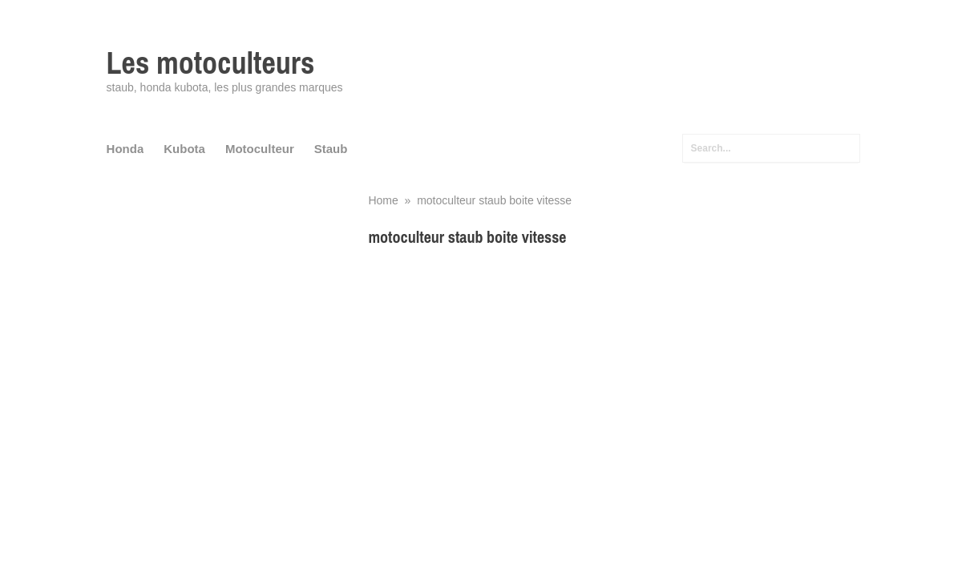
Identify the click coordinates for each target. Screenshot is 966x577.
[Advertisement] (613, 372)
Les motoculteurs (211, 62)
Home (383, 200)
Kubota (184, 148)
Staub (331, 148)
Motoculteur (259, 148)
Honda (125, 148)
